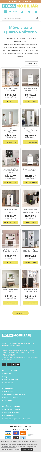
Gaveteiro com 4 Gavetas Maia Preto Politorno (30, 290)
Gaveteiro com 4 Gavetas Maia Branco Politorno (30, 89)
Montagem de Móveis (11, 413)
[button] (2, 1)
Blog (5, 377)
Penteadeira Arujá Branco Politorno (10, 290)
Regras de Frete (9, 416)
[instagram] (8, 364)
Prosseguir (27, 449)
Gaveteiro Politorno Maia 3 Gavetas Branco (30, 169)
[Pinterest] (13, 364)
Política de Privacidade (8, 447)
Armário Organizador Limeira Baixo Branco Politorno (10, 210)
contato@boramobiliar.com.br (14, 395)
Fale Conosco (8, 401)
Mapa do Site (8, 383)
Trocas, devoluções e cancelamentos (16, 419)
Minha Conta (8, 391)
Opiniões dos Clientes (11, 380)
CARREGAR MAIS (20, 313)
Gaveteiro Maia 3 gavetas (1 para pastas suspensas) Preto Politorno (31, 210)
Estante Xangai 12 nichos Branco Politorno (10, 89)
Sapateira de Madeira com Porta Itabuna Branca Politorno (10, 130)
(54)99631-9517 (10, 398)
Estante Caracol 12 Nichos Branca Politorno (30, 250)
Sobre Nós (7, 373)
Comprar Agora (10, 102)
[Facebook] (4, 364)
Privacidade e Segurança (12, 409)
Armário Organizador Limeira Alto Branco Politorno (30, 130)
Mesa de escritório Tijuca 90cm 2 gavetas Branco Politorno (10, 170)
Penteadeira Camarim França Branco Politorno (10, 250)
